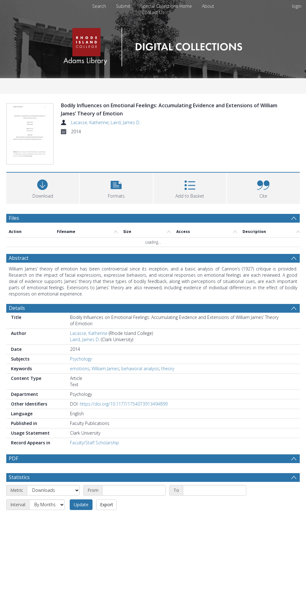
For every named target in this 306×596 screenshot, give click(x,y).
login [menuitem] (296, 6)
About (208, 6)
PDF (13, 460)
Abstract (18, 259)
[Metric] (53, 492)
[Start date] (134, 492)
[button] (116, 189)
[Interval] (47, 506)
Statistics (19, 479)
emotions (79, 370)
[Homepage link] (153, 45)
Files (14, 219)
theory (167, 370)
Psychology (81, 361)
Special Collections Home (166, 6)
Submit (123, 6)
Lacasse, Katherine (89, 122)
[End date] (214, 492)
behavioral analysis (140, 370)
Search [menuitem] (99, 6)
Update (81, 506)
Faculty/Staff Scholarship (94, 444)
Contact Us (153, 12)
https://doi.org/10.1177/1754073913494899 (124, 406)
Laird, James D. (125, 122)
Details (17, 309)
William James (105, 370)
